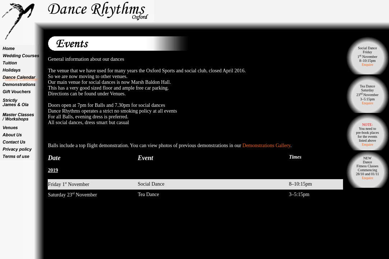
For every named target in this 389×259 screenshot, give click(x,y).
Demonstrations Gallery (266, 145)
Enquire (367, 65)
